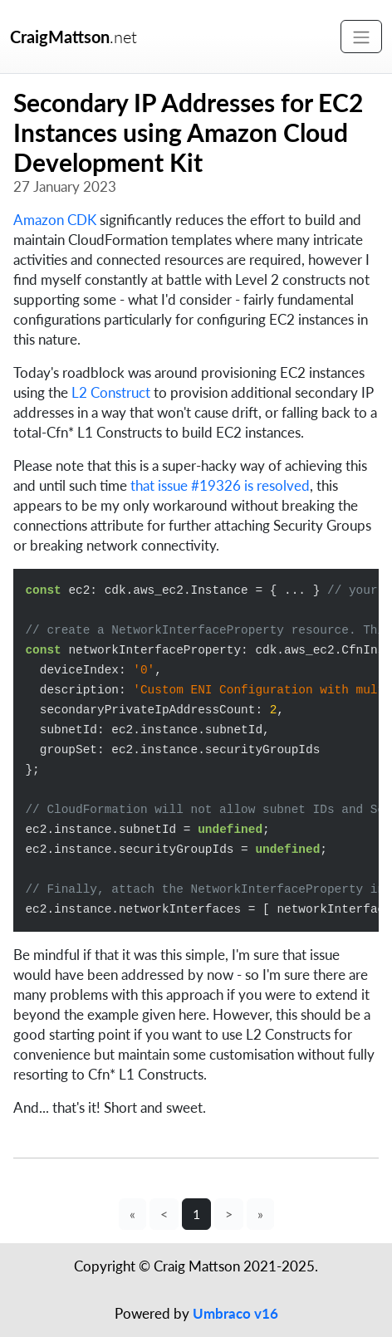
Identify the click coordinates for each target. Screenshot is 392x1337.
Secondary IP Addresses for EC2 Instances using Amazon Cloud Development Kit (188, 132)
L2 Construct (110, 392)
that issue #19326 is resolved (220, 486)
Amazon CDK (54, 220)
